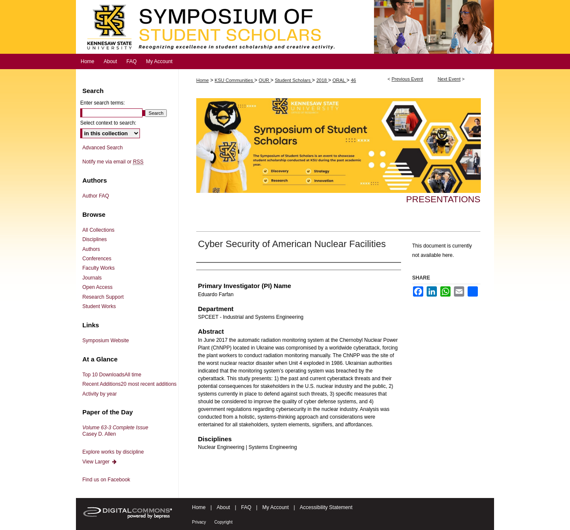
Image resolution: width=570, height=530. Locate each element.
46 (353, 80)
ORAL (339, 80)
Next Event (449, 79)
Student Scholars (293, 80)
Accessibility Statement (326, 507)
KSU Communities (234, 80)
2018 (322, 80)
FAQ (246, 507)
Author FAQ (95, 196)
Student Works (99, 306)
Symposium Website (105, 341)
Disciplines (94, 239)
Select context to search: (108, 123)
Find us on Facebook (106, 480)
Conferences (96, 259)
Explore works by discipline (113, 452)
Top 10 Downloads (111, 375)
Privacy (199, 522)
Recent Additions (129, 384)
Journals (92, 278)
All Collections (98, 230)
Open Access (97, 287)
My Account (275, 507)
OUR (264, 80)
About (223, 507)
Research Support (103, 297)
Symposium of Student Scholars (285, 27)
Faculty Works (98, 268)
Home (202, 80)
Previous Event (407, 79)
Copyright (223, 522)
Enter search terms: (102, 103)
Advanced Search (102, 148)
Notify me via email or (112, 162)
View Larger (99, 462)
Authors (91, 249)
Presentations (443, 199)
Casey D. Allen (115, 431)
